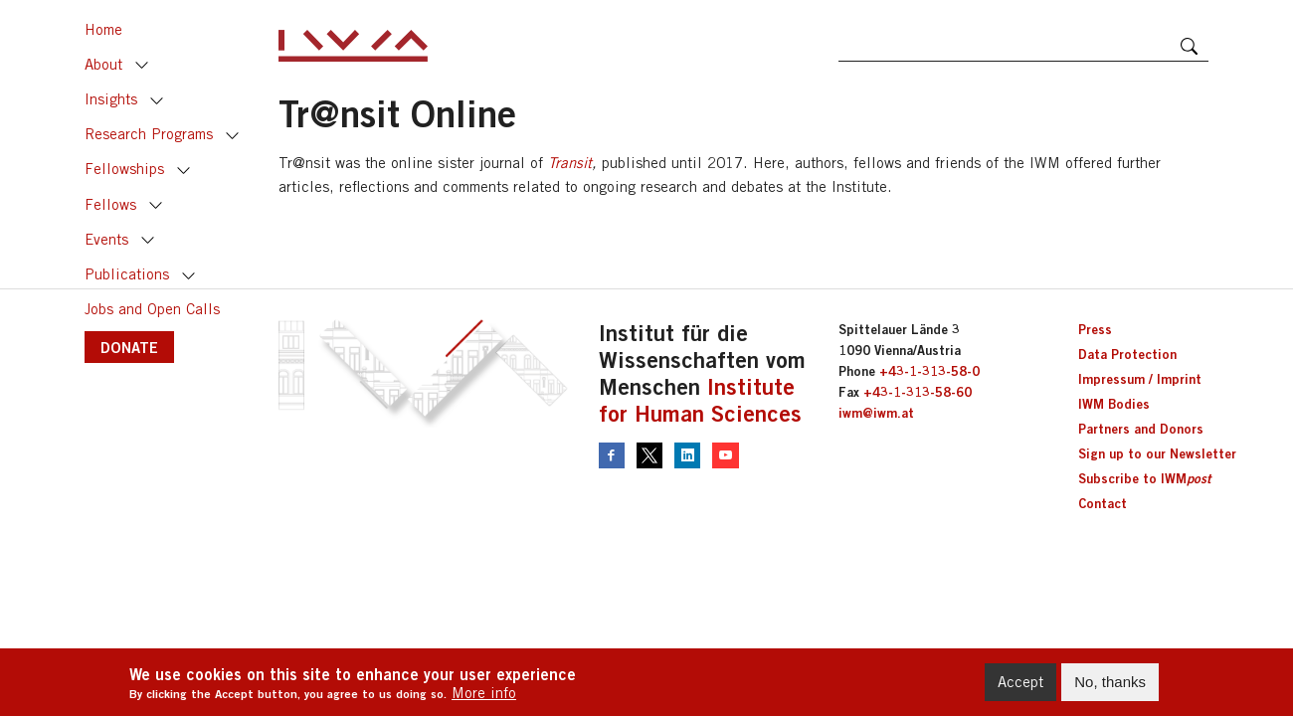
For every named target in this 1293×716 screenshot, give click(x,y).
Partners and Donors (1140, 429)
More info (484, 697)
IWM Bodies (1114, 404)
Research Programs (149, 133)
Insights (111, 98)
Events (106, 239)
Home (103, 29)
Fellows (110, 204)
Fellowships (124, 168)
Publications (127, 274)
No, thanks (1110, 685)
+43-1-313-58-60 (917, 392)
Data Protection (1127, 354)
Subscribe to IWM (1144, 478)
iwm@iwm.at (876, 413)
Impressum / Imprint (1139, 379)
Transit (570, 162)
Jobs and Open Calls (152, 308)
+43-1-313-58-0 (929, 371)
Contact (1102, 503)
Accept (1020, 685)
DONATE (129, 347)
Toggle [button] (142, 66)
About (103, 64)
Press (1095, 329)
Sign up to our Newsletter (1157, 453)
